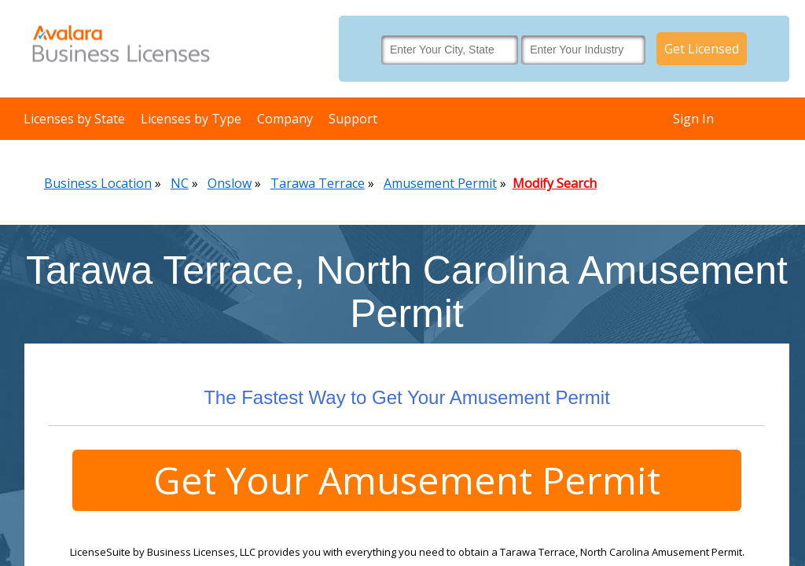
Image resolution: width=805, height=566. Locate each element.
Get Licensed (701, 48)
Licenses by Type (191, 118)
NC (180, 183)
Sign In (693, 118)
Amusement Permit (440, 183)
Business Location (98, 183)
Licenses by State (74, 118)
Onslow (230, 183)
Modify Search (555, 183)
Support (353, 118)
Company (285, 118)
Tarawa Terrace (317, 183)
